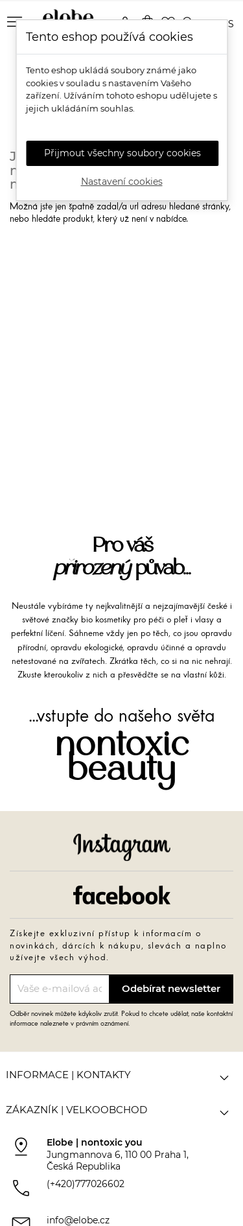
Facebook (121, 894)
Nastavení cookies (122, 181)
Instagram (121, 847)
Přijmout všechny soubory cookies (122, 153)
